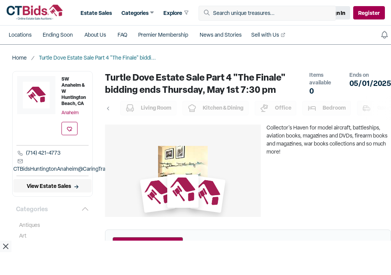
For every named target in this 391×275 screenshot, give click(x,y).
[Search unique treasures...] (270, 13)
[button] (95, 12)
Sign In (336, 12)
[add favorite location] (69, 128)
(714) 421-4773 (39, 152)
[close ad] (5, 246)
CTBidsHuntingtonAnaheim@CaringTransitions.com (74, 165)
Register (369, 12)
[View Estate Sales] (52, 185)
